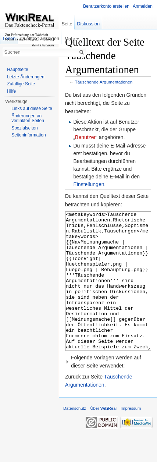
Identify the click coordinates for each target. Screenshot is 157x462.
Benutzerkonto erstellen (106, 6)
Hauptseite (17, 69)
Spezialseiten (24, 128)
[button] (108, 389)
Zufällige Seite (21, 83)
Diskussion (88, 23)
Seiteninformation (28, 135)
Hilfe (11, 91)
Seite (66, 23)
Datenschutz (74, 436)
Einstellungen (88, 184)
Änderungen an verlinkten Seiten (27, 118)
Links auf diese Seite (31, 108)
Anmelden (143, 6)
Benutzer (85, 137)
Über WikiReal (103, 436)
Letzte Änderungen (25, 76)
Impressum (131, 436)
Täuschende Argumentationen (104, 81)
